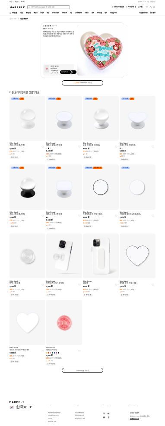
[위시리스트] (147, 7)
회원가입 (152, 2)
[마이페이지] (154, 7)
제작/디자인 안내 (80, 418)
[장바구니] (150, 7)
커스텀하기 (68, 72)
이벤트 (50, 418)
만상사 (23, 2)
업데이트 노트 (52, 421)
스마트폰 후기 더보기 (82, 83)
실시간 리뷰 (13, 19)
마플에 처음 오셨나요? (54, 412)
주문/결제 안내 (79, 412)
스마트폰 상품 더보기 (82, 370)
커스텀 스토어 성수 (53, 415)
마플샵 (17, 2)
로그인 (147, 2)
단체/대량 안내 (79, 415)
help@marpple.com (134, 418)
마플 (11, 2)
